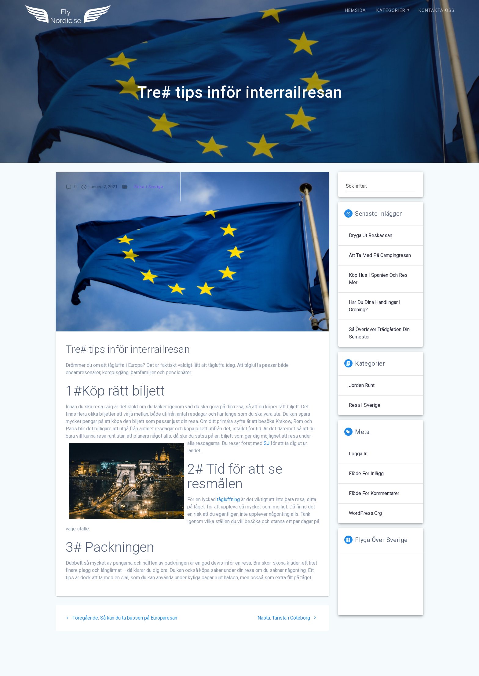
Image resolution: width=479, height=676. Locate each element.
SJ (266, 443)
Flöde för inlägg (366, 473)
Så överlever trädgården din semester (379, 333)
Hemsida (355, 10)
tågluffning (228, 499)
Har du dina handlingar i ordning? (374, 306)
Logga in (358, 454)
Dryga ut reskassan (370, 235)
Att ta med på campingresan (380, 255)
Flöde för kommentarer (374, 493)
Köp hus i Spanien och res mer (378, 278)
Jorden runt (362, 385)
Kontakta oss (437, 10)
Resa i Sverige (148, 186)
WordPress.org (365, 513)
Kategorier (390, 10)
